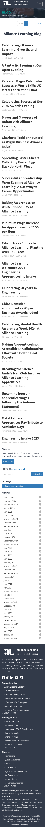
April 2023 (22, 555)
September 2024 (22, 526)
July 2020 (22, 595)
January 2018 (22, 616)
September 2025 (22, 504)
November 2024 (22, 519)
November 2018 (22, 602)
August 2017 (22, 627)
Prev (21, 23)
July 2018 (22, 609)
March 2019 (22, 598)
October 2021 (22, 569)
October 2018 (22, 605)
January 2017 (22, 634)
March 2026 (22, 497)
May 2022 (22, 558)
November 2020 (22, 591)
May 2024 (22, 533)
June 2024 (22, 529)
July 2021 (22, 580)
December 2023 (22, 540)
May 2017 (22, 631)
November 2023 (22, 544)
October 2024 (22, 522)
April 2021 (22, 587)
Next (39, 23)
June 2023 (22, 548)
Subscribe (37, 474)
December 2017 (22, 620)
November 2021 (22, 566)
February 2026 (22, 501)
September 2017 (22, 623)
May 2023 (22, 551)
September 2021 (22, 573)
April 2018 (22, 613)
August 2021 (22, 576)
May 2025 (22, 511)
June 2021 (22, 584)
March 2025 (22, 515)
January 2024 (22, 537)
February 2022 (22, 562)
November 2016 (22, 638)
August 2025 (22, 508)
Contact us (8, 461)
